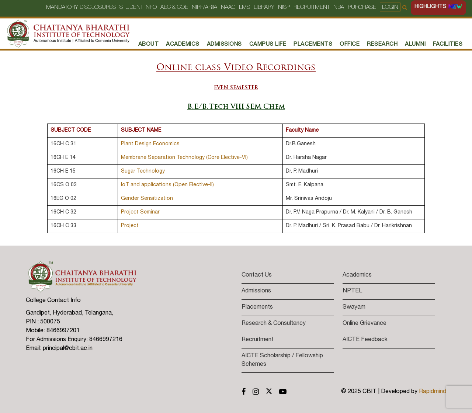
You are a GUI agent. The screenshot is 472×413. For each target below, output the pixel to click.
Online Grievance (364, 324)
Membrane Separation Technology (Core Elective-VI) (184, 157)
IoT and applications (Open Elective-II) (167, 185)
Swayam (354, 307)
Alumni (415, 44)
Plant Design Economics (150, 144)
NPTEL (352, 291)
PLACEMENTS (313, 44)
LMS (244, 7)
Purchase (362, 7)
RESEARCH (382, 44)
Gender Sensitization (147, 198)
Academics (182, 44)
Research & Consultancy (274, 324)
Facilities (447, 44)
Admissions (224, 44)
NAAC (228, 7)
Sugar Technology (143, 171)
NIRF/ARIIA (204, 7)
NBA (338, 7)
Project (130, 226)
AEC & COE (174, 7)
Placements (257, 307)
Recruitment (312, 7)
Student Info (138, 7)
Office (350, 44)
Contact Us (257, 275)
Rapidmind (432, 392)
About (148, 44)
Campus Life (268, 44)
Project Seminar (140, 212)
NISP (284, 7)
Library (264, 7)
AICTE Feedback (365, 340)
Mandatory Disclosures (81, 7)
